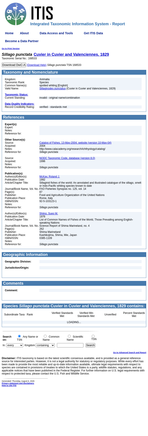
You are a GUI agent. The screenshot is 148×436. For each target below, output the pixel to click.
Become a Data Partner (22, 41)
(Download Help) (36, 65)
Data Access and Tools (56, 33)
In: (4, 345)
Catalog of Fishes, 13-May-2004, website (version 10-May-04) (75, 142)
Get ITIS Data (93, 33)
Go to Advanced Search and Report (129, 352)
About (24, 33)
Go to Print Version (11, 48)
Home (9, 33)
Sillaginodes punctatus (52, 88)
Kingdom (30, 345)
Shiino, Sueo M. (48, 213)
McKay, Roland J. (49, 176)
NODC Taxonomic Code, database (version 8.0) (67, 158)
